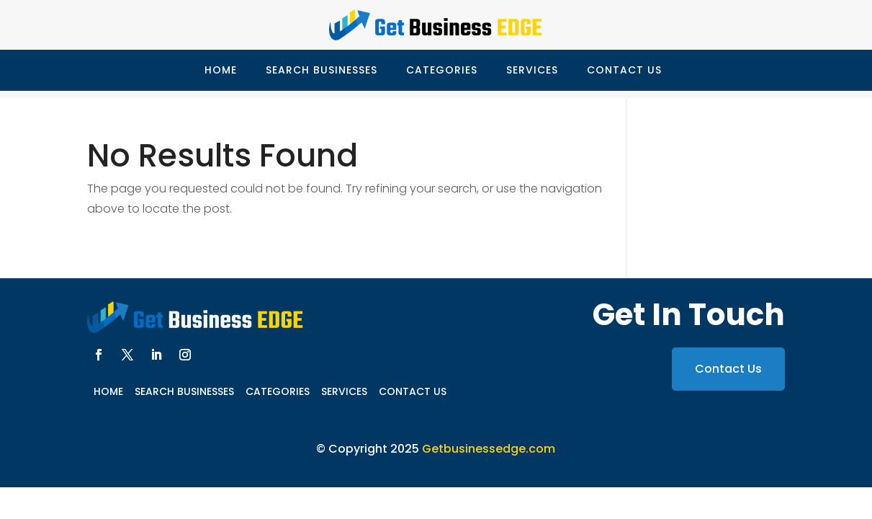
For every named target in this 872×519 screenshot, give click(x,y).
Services (532, 70)
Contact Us (624, 70)
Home (220, 70)
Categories (441, 70)
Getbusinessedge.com (488, 448)
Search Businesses (321, 70)
